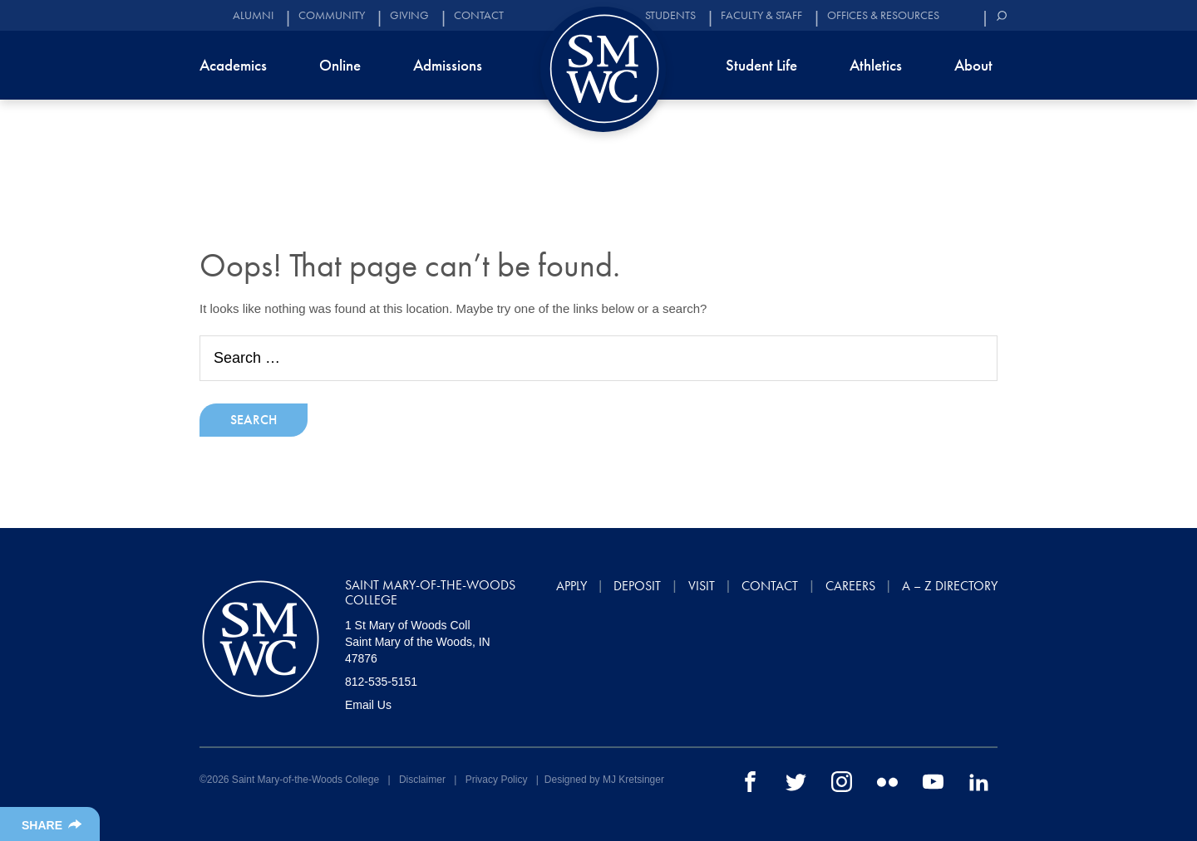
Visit (701, 585)
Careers (850, 585)
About (973, 65)
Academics (233, 65)
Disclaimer (422, 779)
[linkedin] (978, 781)
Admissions (447, 65)
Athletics (876, 65)
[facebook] (750, 781)
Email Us (368, 704)
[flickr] (887, 781)
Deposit (637, 585)
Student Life (761, 65)
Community (331, 15)
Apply (571, 585)
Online (340, 65)
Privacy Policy (497, 779)
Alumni (253, 15)
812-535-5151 (381, 681)
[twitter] (796, 781)
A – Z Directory (950, 585)
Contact (479, 15)
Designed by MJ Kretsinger (604, 779)
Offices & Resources (883, 15)
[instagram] (841, 781)
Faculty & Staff (761, 15)
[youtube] (933, 781)
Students (670, 15)
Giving (409, 15)
